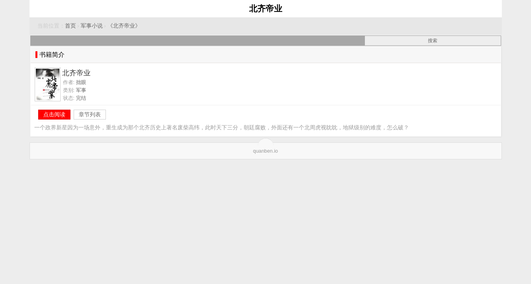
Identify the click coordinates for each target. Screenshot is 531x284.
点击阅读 (54, 114)
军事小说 (92, 26)
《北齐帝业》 (124, 26)
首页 (70, 26)
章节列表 (90, 114)
